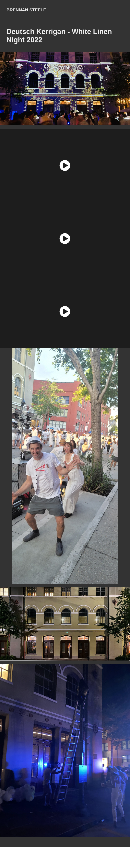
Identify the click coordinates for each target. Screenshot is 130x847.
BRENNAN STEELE (26, 9)
